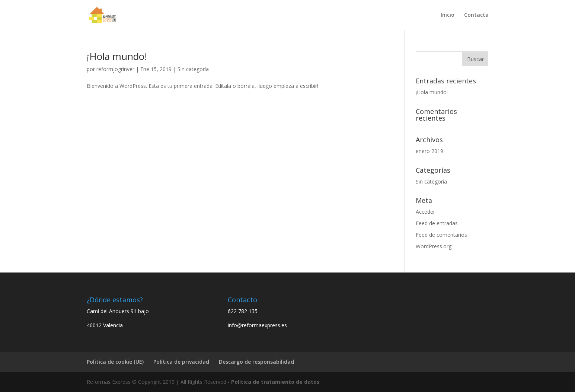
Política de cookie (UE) (115, 361)
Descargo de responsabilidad (256, 361)
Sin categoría (193, 69)
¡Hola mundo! (117, 56)
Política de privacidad (181, 361)
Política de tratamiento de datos (275, 381)
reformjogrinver (115, 69)
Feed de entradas (437, 223)
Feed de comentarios (441, 234)
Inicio (447, 15)
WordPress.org (433, 246)
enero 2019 (429, 150)
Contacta (476, 15)
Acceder (425, 211)
